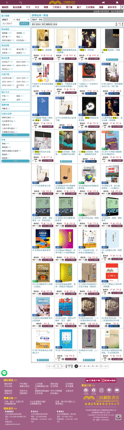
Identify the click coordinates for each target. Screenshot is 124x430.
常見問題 (54, 386)
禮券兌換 (54, 384)
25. (41, 250)
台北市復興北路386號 (13, 414)
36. (112, 320)
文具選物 (90, 7)
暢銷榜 (5, 7)
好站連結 (54, 393)
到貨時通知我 (112, 60)
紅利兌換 (105, 132)
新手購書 (69, 386)
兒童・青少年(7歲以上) (65, 402)
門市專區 (23, 384)
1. (42, 50)
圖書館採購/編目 (42, 391)
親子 (79, 7)
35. (89, 320)
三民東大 (57, 7)
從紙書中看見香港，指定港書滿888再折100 (114, 11)
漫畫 (101, 7)
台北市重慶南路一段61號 (66, 414)
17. (41, 186)
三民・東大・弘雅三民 (14, 402)
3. (87, 50)
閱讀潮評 (23, 393)
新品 (17, 7)
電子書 (69, 7)
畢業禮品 (59, 404)
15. (89, 154)
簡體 (46, 7)
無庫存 (34, 59)
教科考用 (112, 7)
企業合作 (69, 391)
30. (65, 286)
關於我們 (8, 384)
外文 (37, 7)
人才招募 (39, 384)
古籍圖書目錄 (10, 404)
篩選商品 (24, 23)
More (15, 135)
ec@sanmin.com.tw (12, 424)
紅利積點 (69, 384)
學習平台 (23, 391)
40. (112, 352)
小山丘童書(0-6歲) (38, 402)
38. (65, 350)
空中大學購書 (56, 391)
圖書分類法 (24, 386)
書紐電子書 (36, 64)
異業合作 (8, 393)
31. (89, 286)
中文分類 (8, 386)
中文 (28, 7)
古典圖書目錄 (35, 404)
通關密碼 (8, 391)
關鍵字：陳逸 (37, 20)
